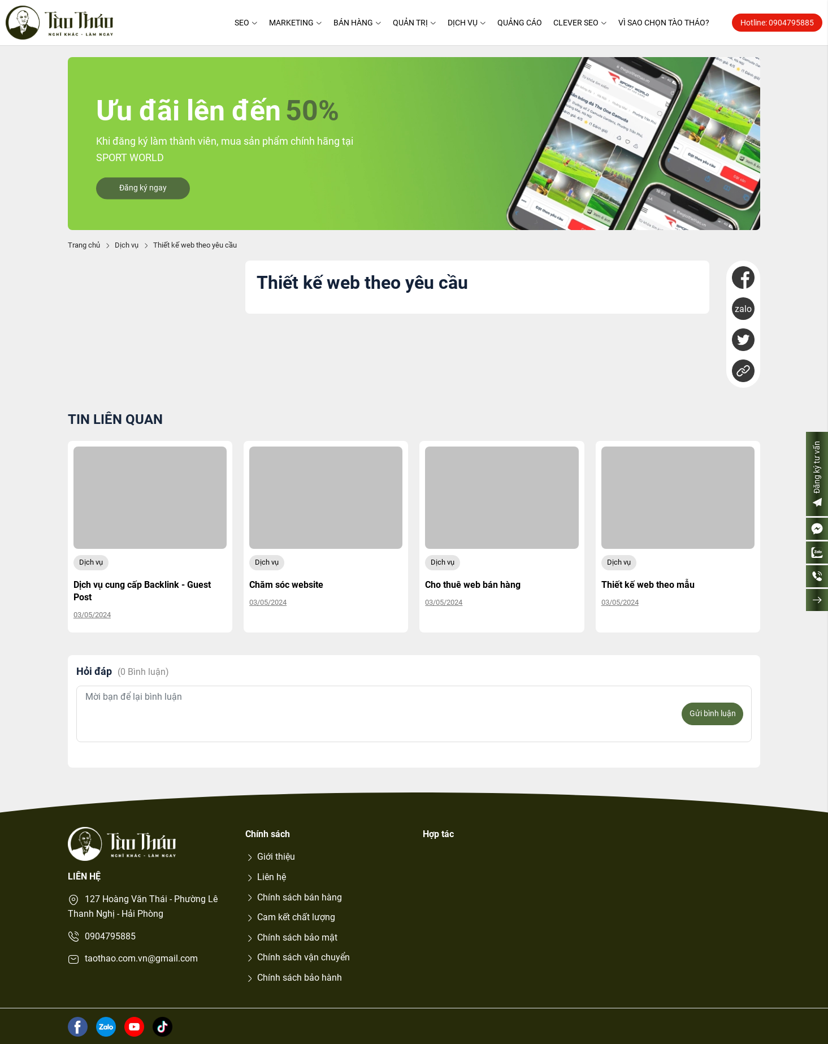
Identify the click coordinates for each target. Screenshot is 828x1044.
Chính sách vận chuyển (297, 957)
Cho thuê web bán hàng (473, 584)
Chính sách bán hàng (293, 897)
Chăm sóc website (286, 584)
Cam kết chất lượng (290, 917)
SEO (246, 22)
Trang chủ (84, 245)
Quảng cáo (519, 22)
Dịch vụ (467, 22)
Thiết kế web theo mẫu (648, 584)
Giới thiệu (270, 856)
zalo (743, 309)
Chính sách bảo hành (293, 977)
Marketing (295, 22)
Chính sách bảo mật (291, 937)
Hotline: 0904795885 (777, 22)
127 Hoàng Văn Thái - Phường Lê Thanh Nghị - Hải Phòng (143, 906)
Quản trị (414, 22)
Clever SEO (580, 22)
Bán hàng (357, 22)
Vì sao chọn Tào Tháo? (663, 22)
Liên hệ (265, 877)
